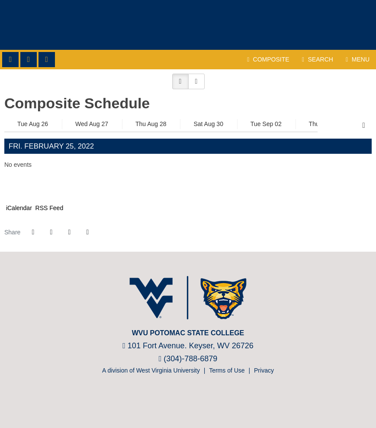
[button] (180, 81)
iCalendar (18, 207)
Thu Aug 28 (151, 123)
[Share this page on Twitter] (51, 232)
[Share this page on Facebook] (33, 232)
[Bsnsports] (199, 401)
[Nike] (212, 401)
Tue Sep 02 (266, 123)
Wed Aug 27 (91, 123)
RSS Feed (48, 207)
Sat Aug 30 (208, 123)
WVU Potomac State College (188, 25)
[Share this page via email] (69, 232)
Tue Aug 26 (32, 123)
